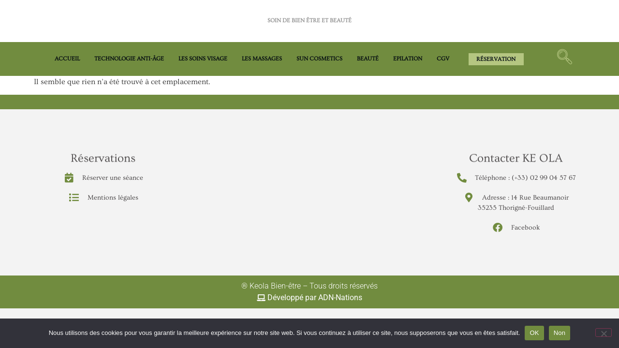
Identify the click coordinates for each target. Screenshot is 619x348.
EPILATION (407, 59)
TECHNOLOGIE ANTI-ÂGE (129, 59)
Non (560, 332)
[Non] (603, 332)
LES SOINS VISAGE (202, 59)
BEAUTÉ (368, 59)
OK (534, 332)
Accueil (67, 59)
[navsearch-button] (564, 59)
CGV (443, 59)
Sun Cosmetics (319, 59)
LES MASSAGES (262, 59)
